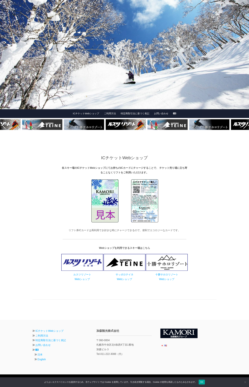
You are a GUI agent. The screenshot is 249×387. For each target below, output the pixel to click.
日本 (40, 354)
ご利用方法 (110, 113)
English (41, 359)
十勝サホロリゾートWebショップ (167, 274)
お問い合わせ (161, 113)
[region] (124, 54)
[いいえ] (245, 382)
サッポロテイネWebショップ (124, 274)
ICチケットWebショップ (86, 113)
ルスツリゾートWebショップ (82, 274)
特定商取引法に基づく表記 (135, 113)
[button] (4, 125)
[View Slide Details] (124, 54)
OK (201, 382)
